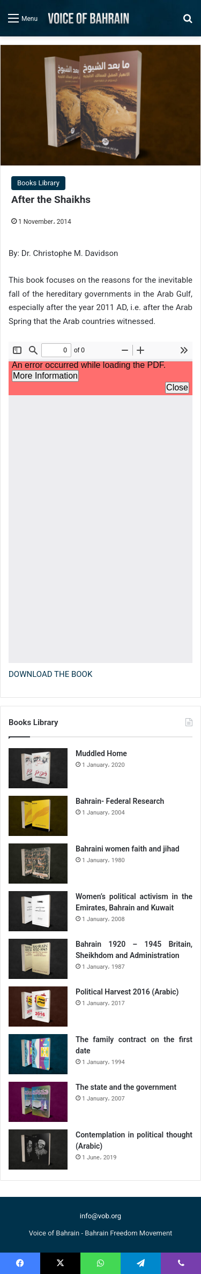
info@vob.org (100, 1216)
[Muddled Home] (38, 768)
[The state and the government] (38, 1102)
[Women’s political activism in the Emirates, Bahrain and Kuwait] (38, 911)
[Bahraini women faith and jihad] (38, 863)
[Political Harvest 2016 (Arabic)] (38, 1006)
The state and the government (126, 1087)
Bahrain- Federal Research (120, 801)
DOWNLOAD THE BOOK (50, 674)
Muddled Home (101, 753)
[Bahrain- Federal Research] (38, 816)
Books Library (38, 183)
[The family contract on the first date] (38, 1054)
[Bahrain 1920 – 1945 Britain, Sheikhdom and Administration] (38, 959)
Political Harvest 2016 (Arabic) (127, 991)
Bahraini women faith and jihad (128, 849)
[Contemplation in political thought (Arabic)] (38, 1149)
